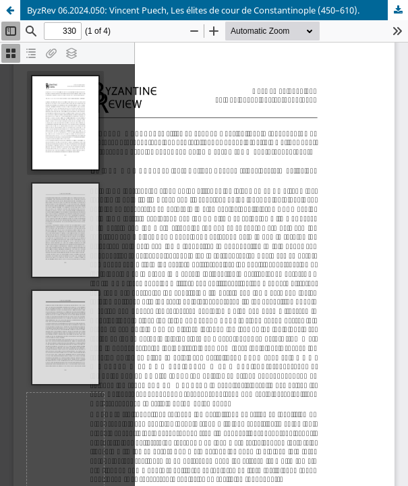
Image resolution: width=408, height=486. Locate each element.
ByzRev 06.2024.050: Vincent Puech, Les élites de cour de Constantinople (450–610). (193, 10)
